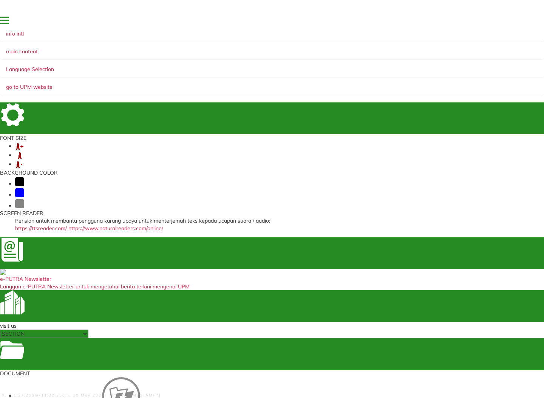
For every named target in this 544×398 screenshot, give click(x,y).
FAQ (455, 22)
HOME (317, 22)
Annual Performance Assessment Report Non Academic (175, 299)
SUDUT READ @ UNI (197, 73)
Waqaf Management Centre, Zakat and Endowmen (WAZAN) (362, 291)
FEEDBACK (340, 22)
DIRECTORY (368, 22)
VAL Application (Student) (168, 277)
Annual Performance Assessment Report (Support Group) (175, 312)
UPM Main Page (340, 262)
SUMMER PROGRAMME (417, 65)
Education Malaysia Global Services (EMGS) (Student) (270, 256)
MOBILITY (136, 65)
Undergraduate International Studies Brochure (355, 271)
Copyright (195, 393)
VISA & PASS (99, 65)
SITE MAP (397, 22)
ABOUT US (62, 65)
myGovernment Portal (255, 279)
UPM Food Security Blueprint (354, 254)
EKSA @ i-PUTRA (482, 22)
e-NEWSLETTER (69, 73)
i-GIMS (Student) (157, 262)
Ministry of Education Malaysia (265, 286)
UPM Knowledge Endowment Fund (361, 310)
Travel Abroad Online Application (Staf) (176, 287)
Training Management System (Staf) (179, 350)
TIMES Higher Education (258, 294)
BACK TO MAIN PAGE (272, 209)
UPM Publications (342, 282)
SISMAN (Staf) (154, 330)
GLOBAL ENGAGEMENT (187, 65)
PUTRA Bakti (147, 73)
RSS (217, 393)
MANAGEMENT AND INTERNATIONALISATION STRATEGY (302, 65)
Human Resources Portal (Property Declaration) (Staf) (177, 339)
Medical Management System (171, 269)
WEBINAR (110, 73)
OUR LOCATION (429, 22)
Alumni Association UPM (349, 302)
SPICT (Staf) (152, 322)
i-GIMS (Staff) (153, 254)
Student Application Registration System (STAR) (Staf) (267, 268)
